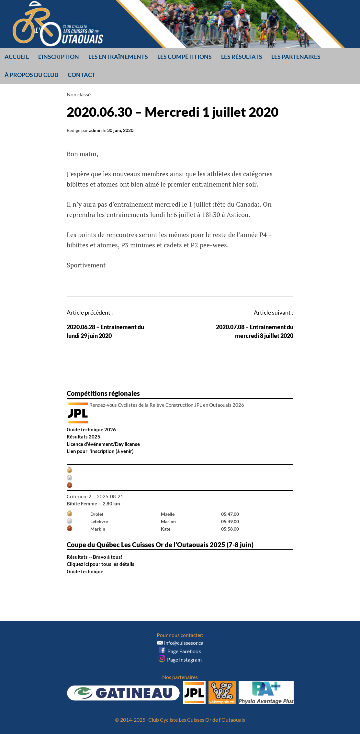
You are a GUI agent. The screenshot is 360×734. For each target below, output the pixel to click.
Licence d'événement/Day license (103, 444)
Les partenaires (296, 56)
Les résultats (241, 56)
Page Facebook (180, 651)
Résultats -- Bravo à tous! (94, 557)
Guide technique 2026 (91, 429)
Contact (82, 74)
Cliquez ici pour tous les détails (100, 564)
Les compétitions (184, 56)
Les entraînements (118, 56)
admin (95, 130)
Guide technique (85, 571)
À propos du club (31, 74)
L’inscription (58, 56)
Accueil (17, 56)
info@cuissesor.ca (183, 643)
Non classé (79, 94)
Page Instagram (180, 659)
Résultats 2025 (83, 436)
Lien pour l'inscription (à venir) (100, 451)
